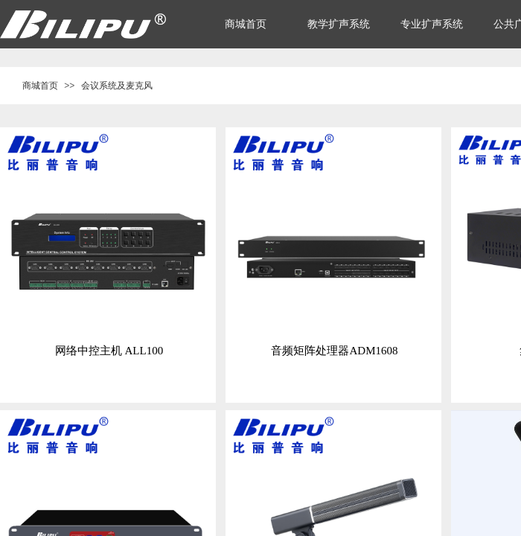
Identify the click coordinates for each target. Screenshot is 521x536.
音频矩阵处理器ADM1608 (334, 351)
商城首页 (40, 85)
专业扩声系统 (431, 24)
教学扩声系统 (338, 24)
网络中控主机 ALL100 (109, 351)
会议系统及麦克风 (117, 85)
